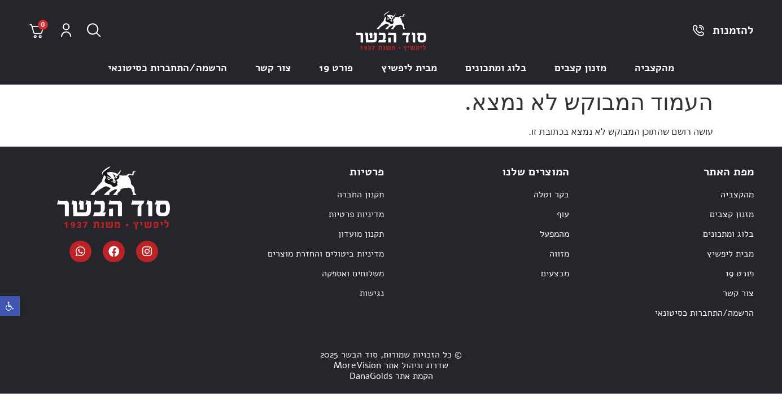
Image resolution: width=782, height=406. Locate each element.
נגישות (372, 293)
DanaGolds (371, 376)
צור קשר (273, 67)
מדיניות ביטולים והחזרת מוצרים (326, 253)
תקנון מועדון (361, 234)
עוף (563, 214)
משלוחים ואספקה (353, 273)
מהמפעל (554, 234)
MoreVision (357, 365)
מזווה (559, 253)
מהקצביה (654, 67)
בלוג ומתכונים (495, 67)
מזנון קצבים (580, 67)
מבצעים (555, 273)
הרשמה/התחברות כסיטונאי (167, 67)
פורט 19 (336, 67)
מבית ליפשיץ (409, 67)
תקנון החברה (360, 194)
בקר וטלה (551, 194)
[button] (10, 306)
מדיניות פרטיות (356, 214)
